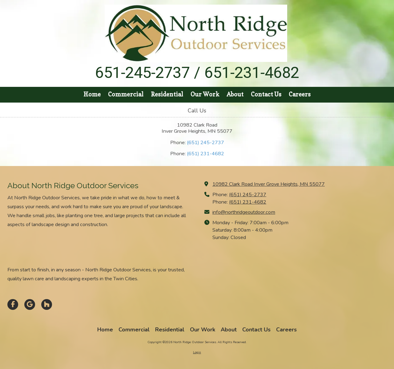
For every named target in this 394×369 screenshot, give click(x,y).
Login (197, 352)
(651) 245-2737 (205, 142)
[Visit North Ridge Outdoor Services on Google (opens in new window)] (29, 304)
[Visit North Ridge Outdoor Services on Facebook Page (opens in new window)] (12, 304)
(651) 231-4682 (205, 153)
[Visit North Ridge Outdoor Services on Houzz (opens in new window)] (46, 304)
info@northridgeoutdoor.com (243, 212)
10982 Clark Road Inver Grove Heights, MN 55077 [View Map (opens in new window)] (268, 184)
